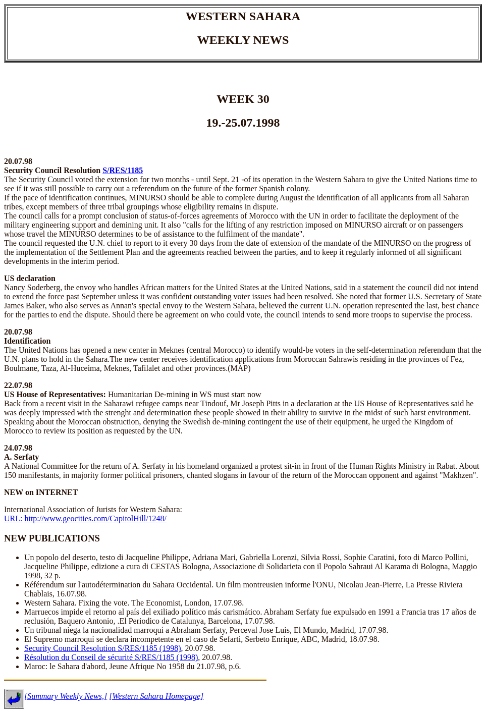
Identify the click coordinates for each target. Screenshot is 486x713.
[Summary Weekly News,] (65, 696)
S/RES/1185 (122, 170)
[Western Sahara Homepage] (156, 696)
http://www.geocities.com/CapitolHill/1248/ (95, 518)
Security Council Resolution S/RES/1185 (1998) (102, 648)
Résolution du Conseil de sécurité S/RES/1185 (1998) (111, 657)
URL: (13, 518)
